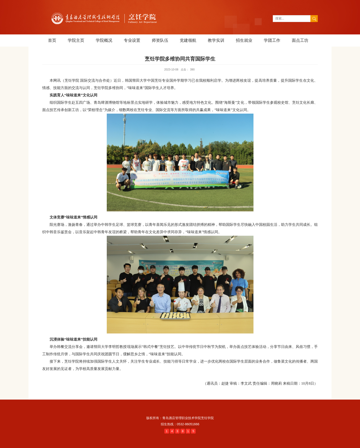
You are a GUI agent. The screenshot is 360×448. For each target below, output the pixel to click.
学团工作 (272, 40)
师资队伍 (160, 40)
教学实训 (216, 40)
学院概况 (104, 40)
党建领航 (188, 40)
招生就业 (244, 40)
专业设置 (132, 40)
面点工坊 (300, 40)
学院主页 (76, 40)
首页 (52, 40)
